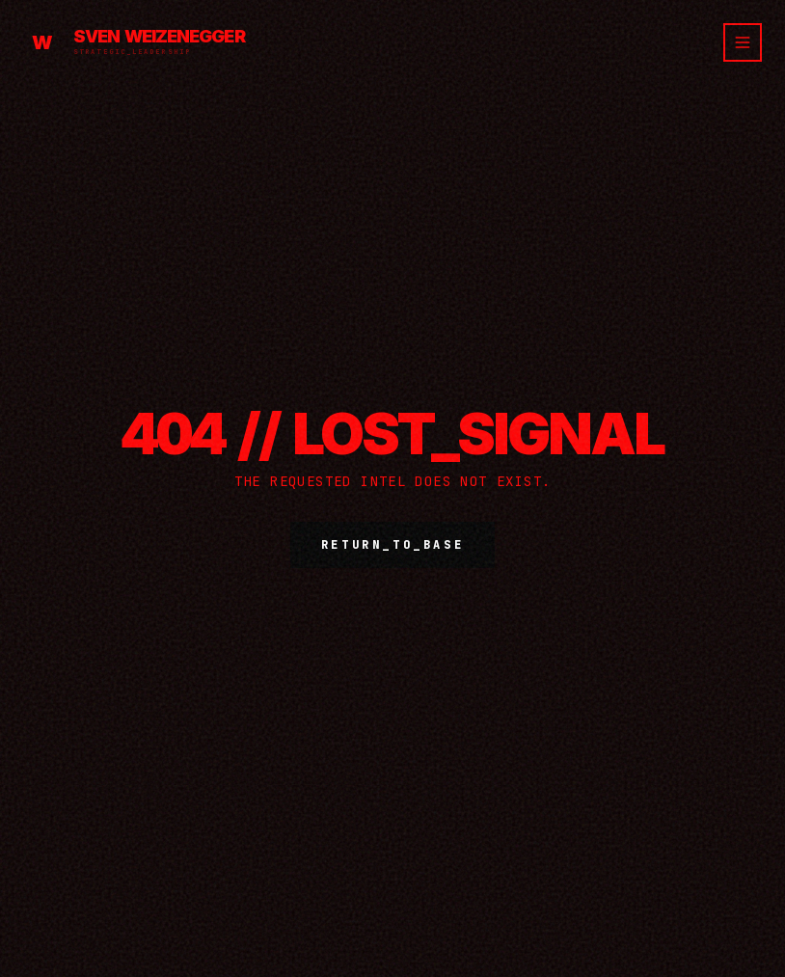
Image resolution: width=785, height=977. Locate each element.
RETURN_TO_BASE (392, 545)
